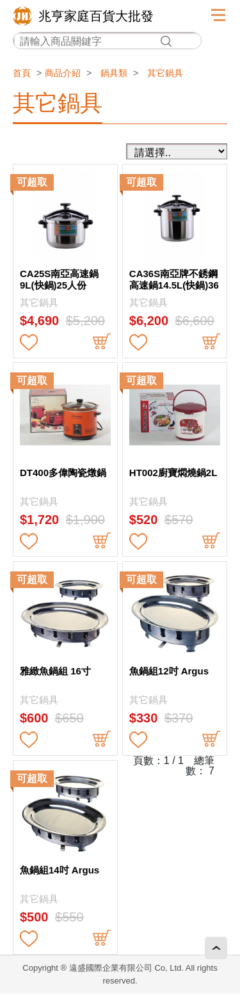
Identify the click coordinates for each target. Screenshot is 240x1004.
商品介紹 (63, 72)
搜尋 (166, 41)
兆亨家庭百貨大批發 (96, 16)
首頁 (22, 72)
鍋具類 (113, 72)
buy (102, 342)
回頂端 (216, 948)
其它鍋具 (165, 72)
